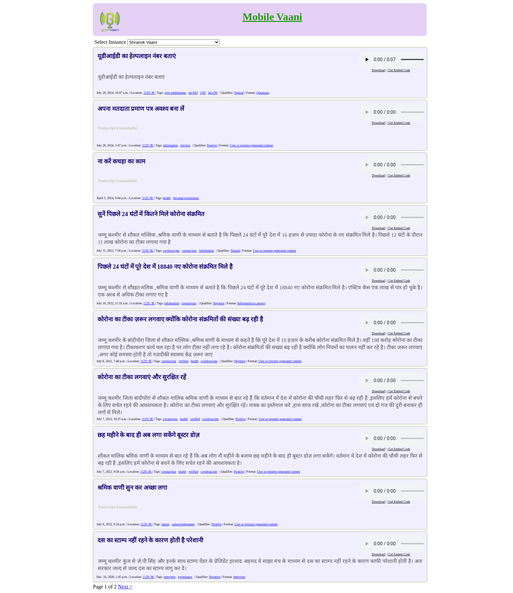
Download (378, 70)
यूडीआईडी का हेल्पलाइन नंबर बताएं (136, 56)
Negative (218, 303)
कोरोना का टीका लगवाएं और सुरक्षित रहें (141, 377)
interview (169, 577)
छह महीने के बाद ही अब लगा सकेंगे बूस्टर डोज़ (148, 435)
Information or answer (251, 303)
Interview (239, 577)
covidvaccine (171, 250)
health (166, 198)
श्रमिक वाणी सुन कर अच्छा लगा (132, 487)
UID (203, 92)
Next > (125, 586)
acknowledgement (183, 524)
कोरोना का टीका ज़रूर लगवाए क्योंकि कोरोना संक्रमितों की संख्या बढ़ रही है (180, 319)
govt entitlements (175, 92)
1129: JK (149, 92)
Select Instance (110, 42)
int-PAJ (193, 92)
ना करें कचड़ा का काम (121, 161)
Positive (212, 145)
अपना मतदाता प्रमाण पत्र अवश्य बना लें (140, 108)
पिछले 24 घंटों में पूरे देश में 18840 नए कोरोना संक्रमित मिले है (165, 266)
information (170, 145)
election (185, 145)
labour (166, 524)
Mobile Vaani (272, 17)
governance (185, 577)
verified (183, 361)
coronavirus (189, 250)
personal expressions (186, 198)
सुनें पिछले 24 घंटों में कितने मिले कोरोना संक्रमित (150, 214)
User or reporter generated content (251, 145)
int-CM (212, 92)
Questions (262, 92)
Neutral (239, 92)
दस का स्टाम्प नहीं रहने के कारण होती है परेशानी (150, 540)
